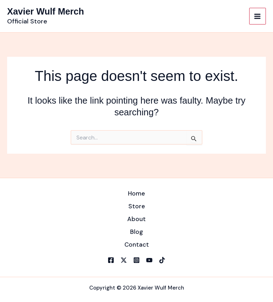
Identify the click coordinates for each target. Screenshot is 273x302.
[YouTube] (149, 260)
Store (136, 206)
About (136, 219)
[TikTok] (162, 260)
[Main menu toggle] (257, 16)
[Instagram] (136, 260)
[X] (124, 260)
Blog (136, 232)
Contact (136, 244)
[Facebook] (111, 260)
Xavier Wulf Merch (45, 11)
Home (136, 193)
